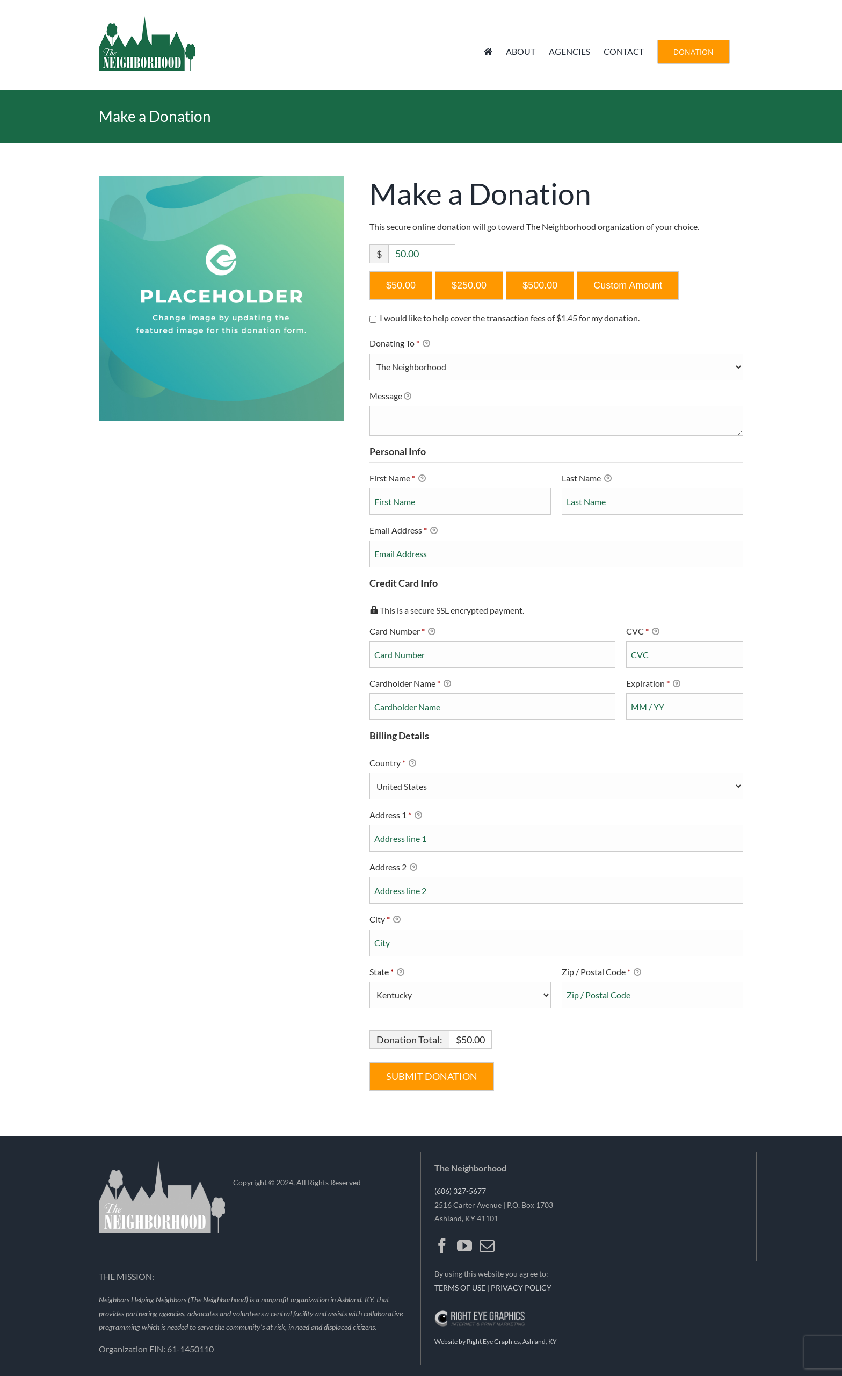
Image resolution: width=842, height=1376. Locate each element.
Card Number (492, 631)
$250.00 (469, 285)
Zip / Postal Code (601, 972)
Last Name (587, 478)
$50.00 (401, 285)
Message (390, 396)
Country (392, 763)
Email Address (403, 530)
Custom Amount (627, 285)
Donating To (411, 343)
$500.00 (539, 285)
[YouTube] (464, 1245)
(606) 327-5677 (460, 1191)
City (385, 919)
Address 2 (393, 867)
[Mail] (487, 1245)
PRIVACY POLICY (521, 1288)
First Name (397, 478)
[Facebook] (441, 1245)
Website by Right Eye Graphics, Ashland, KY (495, 1341)
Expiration (653, 684)
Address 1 (395, 815)
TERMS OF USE (459, 1288)
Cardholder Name (410, 684)
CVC (642, 631)
